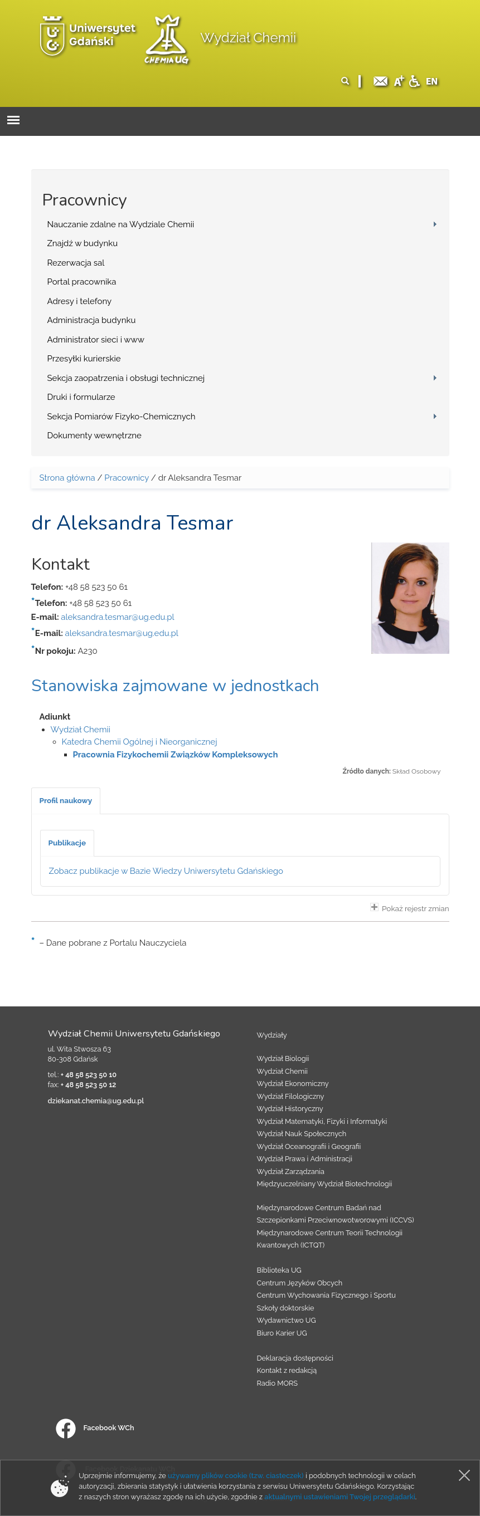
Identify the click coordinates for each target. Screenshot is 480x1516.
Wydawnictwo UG (286, 1320)
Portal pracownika (82, 282)
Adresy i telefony (79, 301)
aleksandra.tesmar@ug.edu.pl (117, 617)
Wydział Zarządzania (290, 1171)
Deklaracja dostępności (295, 1358)
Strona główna (67, 478)
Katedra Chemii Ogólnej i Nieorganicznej (139, 742)
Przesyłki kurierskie (84, 359)
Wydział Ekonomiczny (293, 1083)
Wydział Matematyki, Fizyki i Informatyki (322, 1121)
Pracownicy (126, 478)
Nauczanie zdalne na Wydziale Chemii (121, 224)
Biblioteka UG (279, 1270)
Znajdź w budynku (82, 243)
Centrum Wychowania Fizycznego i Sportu (326, 1295)
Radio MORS (277, 1383)
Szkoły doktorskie (285, 1308)
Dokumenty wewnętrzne (94, 436)
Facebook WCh (95, 1428)
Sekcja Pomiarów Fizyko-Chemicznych (121, 417)
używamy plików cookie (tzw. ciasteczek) (236, 1475)
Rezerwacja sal (76, 263)
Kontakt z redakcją (287, 1370)
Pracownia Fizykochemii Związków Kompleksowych (175, 755)
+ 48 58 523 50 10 (89, 1074)
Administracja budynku (91, 320)
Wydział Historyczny (290, 1108)
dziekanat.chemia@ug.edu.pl (96, 1101)
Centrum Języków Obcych (300, 1283)
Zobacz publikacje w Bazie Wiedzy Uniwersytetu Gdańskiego (166, 871)
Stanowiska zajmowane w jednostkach (175, 685)
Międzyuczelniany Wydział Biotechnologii (324, 1184)
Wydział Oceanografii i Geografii (309, 1146)
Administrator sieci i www (95, 340)
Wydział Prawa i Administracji (305, 1159)
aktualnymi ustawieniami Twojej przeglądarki (339, 1497)
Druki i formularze (81, 397)
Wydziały (272, 1035)
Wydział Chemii (248, 38)
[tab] (66, 801)
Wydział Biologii (283, 1058)
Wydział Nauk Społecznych (302, 1133)
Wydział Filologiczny (290, 1096)
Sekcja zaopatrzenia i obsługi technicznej (126, 378)
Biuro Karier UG (282, 1333)
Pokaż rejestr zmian (409, 908)
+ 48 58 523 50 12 (89, 1084)
